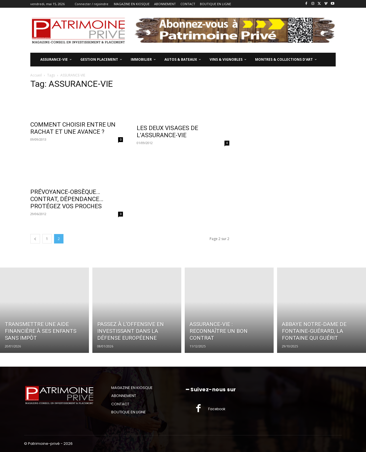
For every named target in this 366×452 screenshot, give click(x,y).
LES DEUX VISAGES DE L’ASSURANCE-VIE (167, 132)
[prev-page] (35, 238)
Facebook (216, 408)
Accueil (36, 75)
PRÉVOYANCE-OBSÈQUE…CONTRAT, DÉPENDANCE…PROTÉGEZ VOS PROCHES (66, 199)
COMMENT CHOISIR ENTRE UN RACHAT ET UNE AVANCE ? (73, 128)
